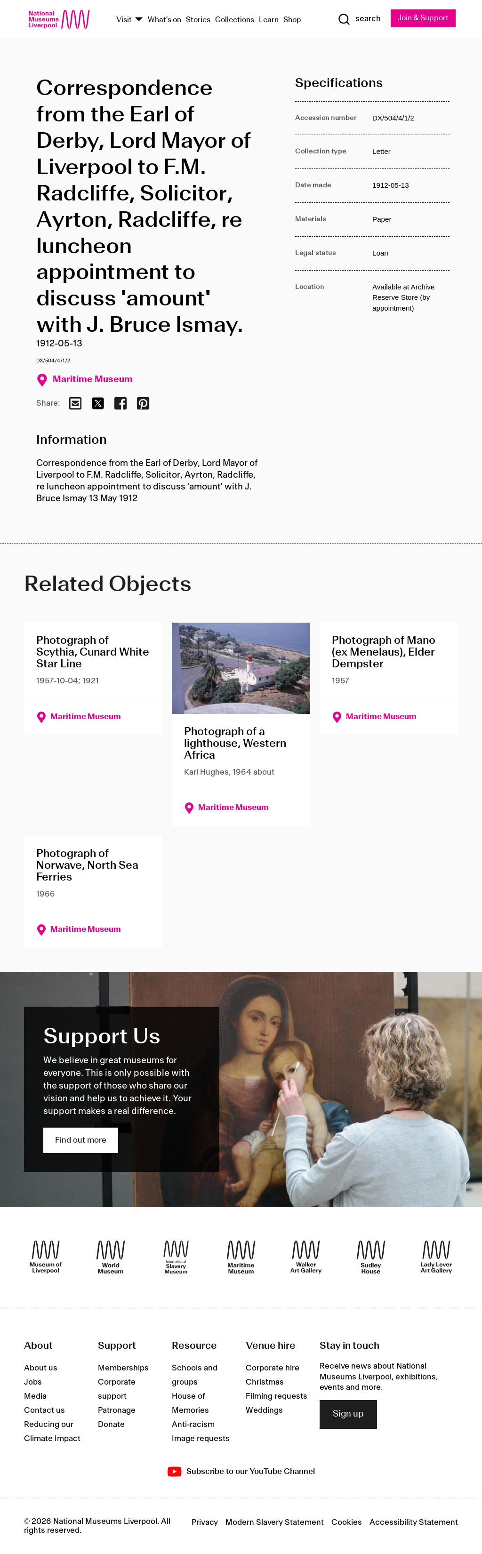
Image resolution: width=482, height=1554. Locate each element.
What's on (164, 20)
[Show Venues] (139, 20)
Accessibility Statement (414, 1523)
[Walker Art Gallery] (306, 1257)
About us (40, 1368)
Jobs (33, 1382)
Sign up (348, 1414)
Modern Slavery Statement (274, 1523)
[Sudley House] (371, 1257)
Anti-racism (193, 1424)
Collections (234, 20)
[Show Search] (358, 19)
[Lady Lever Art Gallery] (436, 1257)
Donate (111, 1424)
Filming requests (276, 1396)
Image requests (201, 1438)
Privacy (205, 1523)
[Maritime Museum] (241, 1257)
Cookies (346, 1523)
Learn (269, 20)
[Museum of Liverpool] (45, 1257)
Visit (124, 20)
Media (35, 1396)
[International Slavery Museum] (176, 1257)
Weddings (264, 1410)
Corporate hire (272, 1368)
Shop (292, 20)
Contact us (44, 1410)
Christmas (265, 1382)
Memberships (123, 1368)
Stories (198, 20)
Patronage (117, 1410)
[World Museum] (110, 1257)
